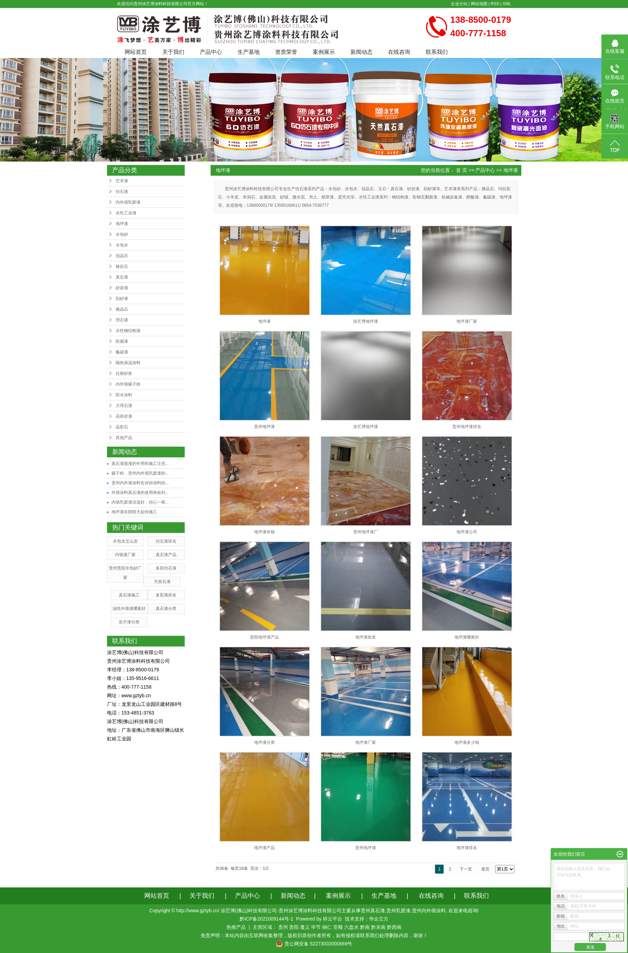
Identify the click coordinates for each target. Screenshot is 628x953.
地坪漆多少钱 (466, 742)
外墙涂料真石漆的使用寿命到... (140, 492)
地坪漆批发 (365, 637)
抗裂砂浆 (124, 373)
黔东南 (378, 927)
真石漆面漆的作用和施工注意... (140, 463)
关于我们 (173, 52)
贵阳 (294, 927)
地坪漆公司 (466, 531)
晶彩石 (122, 427)
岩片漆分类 (129, 622)
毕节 (316, 927)
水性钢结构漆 (128, 330)
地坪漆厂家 (466, 321)
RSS (495, 3)
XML (507, 3)
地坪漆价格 (264, 531)
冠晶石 (122, 255)
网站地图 (479, 3)
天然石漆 (162, 581)
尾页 (485, 869)
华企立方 (378, 919)
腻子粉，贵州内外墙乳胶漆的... (140, 473)
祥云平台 (332, 919)
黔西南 (394, 927)
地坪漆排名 (466, 847)
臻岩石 (122, 266)
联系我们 (437, 52)
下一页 (466, 869)
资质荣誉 (286, 52)
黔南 (365, 927)
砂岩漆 (122, 287)
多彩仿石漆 (166, 568)
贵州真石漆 (373, 910)
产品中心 (211, 52)
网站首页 (136, 52)
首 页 (461, 170)
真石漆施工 (129, 595)
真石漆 (122, 277)
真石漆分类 (166, 608)
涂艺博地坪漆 (365, 321)
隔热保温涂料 (128, 362)
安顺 (338, 927)
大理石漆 (124, 405)
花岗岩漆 (124, 416)
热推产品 (236, 927)
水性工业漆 (126, 213)
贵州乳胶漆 (398, 910)
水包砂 (122, 234)
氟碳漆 (122, 352)
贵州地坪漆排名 (466, 426)
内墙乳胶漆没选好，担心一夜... (140, 502)
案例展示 (324, 52)
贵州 (283, 927)
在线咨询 (399, 52)
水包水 (122, 245)
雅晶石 (122, 309)
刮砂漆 (122, 298)
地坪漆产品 (264, 847)
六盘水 (351, 927)
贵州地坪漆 (264, 426)
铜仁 (327, 927)
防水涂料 (124, 394)
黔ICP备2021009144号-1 (266, 919)
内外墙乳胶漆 (128, 202)
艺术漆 (122, 180)
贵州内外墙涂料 (429, 910)
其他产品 (124, 437)
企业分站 (459, 3)
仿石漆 (122, 191)
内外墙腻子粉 (128, 384)
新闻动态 (361, 52)
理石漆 (122, 320)
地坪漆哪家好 (466, 637)
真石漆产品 (166, 554)
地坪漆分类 (264, 742)
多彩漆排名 (166, 595)
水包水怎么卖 (125, 541)
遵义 (305, 927)
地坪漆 (122, 223)
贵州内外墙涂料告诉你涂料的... (140, 482)
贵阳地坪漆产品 (264, 637)
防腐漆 (122, 341)
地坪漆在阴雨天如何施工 (134, 511)
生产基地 (249, 52)
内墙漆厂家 (125, 554)
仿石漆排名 (166, 541)
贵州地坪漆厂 (365, 531)
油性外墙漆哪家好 (129, 608)
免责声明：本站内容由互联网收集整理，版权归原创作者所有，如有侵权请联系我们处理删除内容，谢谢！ (314, 935)
